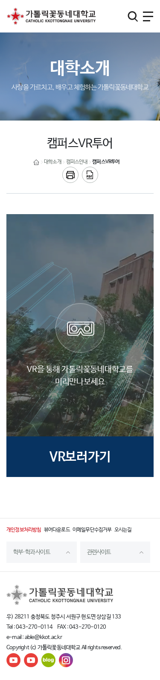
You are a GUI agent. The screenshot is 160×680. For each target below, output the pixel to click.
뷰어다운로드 (57, 530)
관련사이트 (99, 552)
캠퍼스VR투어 (105, 162)
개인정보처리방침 (23, 530)
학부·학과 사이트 (31, 552)
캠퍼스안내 (77, 162)
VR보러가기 (80, 457)
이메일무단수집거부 (92, 530)
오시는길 (123, 530)
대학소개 (52, 162)
